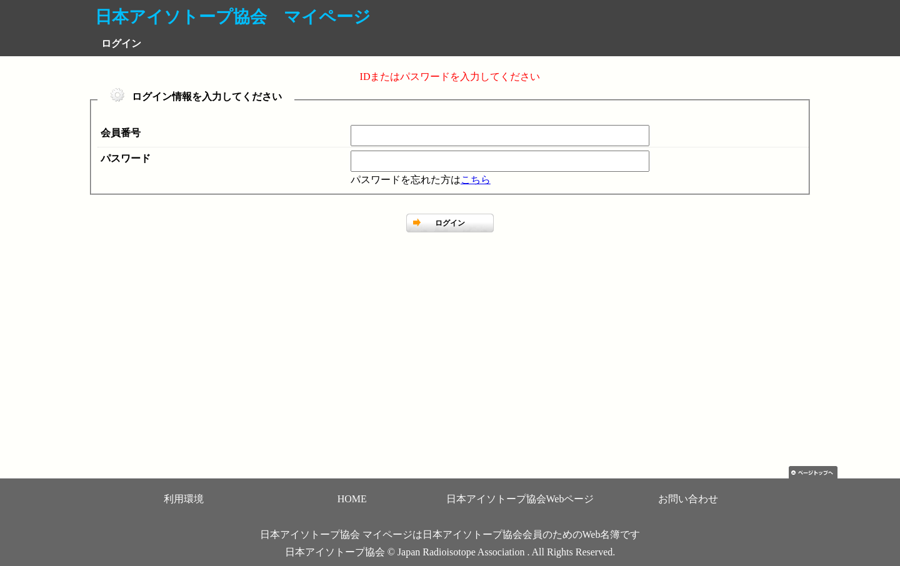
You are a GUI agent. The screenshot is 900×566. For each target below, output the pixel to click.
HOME (352, 499)
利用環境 (184, 499)
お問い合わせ (688, 499)
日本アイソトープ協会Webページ (520, 499)
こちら (476, 179)
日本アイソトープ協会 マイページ (233, 16)
